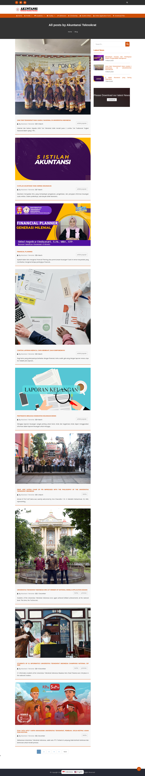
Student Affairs (86, 16)
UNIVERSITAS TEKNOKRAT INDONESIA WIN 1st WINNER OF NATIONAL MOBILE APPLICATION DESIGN (52, 590)
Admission (62, 16)
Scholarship (74, 16)
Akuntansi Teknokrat (27, 124)
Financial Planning (24, 251)
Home (20, 16)
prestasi (83, 593)
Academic (40, 16)
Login (113, 2)
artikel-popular (81, 123)
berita (84, 494)
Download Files (120, 16)
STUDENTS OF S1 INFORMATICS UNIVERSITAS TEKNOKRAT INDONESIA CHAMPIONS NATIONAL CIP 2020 (53, 664)
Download (111, 100)
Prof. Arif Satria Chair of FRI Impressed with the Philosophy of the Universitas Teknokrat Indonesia (53, 490)
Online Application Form (103, 16)
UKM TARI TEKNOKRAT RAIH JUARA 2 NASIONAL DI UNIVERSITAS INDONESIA (44, 120)
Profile (29, 16)
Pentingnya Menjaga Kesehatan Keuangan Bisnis (36, 416)
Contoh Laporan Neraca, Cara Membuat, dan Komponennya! (41, 350)
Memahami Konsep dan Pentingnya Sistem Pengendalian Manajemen (118, 57)
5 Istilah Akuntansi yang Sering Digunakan (34, 186)
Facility (52, 16)
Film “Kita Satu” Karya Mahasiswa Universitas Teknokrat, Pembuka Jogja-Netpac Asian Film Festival (53, 731)
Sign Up (121, 2)
